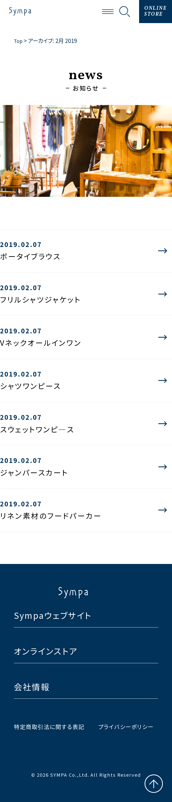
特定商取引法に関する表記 (49, 727)
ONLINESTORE (155, 11)
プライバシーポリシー (126, 727)
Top (19, 40)
